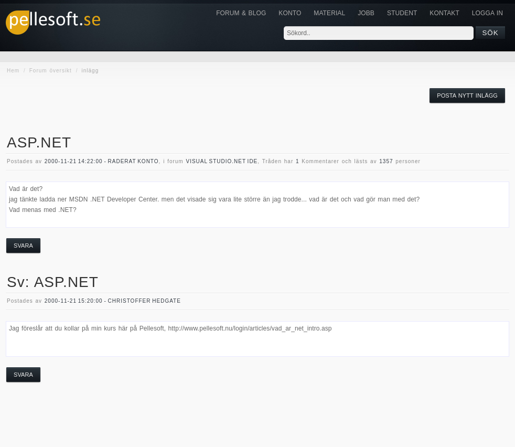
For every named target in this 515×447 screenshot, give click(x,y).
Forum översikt (50, 70)
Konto (289, 13)
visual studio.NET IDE (222, 161)
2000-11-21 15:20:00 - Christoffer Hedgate (113, 301)
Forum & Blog (241, 13)
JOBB (366, 13)
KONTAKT (444, 13)
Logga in (487, 13)
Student (402, 13)
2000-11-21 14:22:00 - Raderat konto (102, 161)
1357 (386, 161)
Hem (13, 70)
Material (329, 13)
